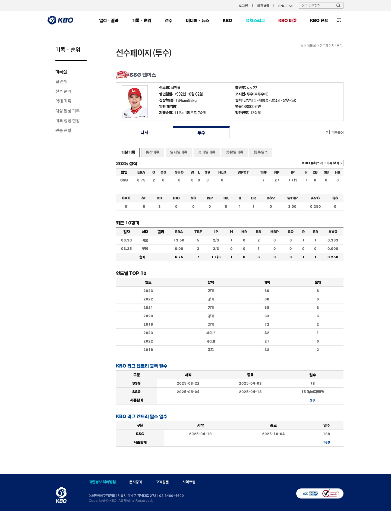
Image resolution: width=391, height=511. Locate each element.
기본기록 (128, 152)
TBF (263, 172)
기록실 (61, 71)
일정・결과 (108, 20)
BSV (271, 198)
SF (143, 198)
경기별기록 (207, 152)
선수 (168, 20)
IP (293, 172)
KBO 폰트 (319, 20)
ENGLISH (285, 5)
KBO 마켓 (287, 20)
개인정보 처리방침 (102, 482)
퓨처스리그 (255, 20)
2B (315, 172)
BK (226, 198)
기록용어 (337, 132)
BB (159, 198)
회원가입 (263, 5)
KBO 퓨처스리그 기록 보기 (320, 163)
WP (210, 198)
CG (163, 172)
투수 (201, 132)
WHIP (292, 198)
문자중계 (135, 482)
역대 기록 (63, 101)
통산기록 (153, 152)
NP (276, 172)
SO (193, 198)
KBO (227, 20)
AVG (315, 198)
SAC (126, 198)
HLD (222, 172)
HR (337, 172)
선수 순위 (63, 91)
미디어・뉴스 (197, 20)
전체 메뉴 (339, 20)
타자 (144, 132)
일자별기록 (179, 152)
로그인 (243, 5)
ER (253, 198)
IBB (176, 198)
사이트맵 (188, 482)
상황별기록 (235, 152)
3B (326, 172)
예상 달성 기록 (67, 110)
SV (207, 172)
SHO (179, 172)
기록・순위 (141, 20)
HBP (274, 232)
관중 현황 (63, 130)
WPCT (243, 172)
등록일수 (261, 152)
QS (335, 198)
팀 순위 (61, 81)
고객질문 (162, 482)
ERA (141, 172)
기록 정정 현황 (67, 120)
